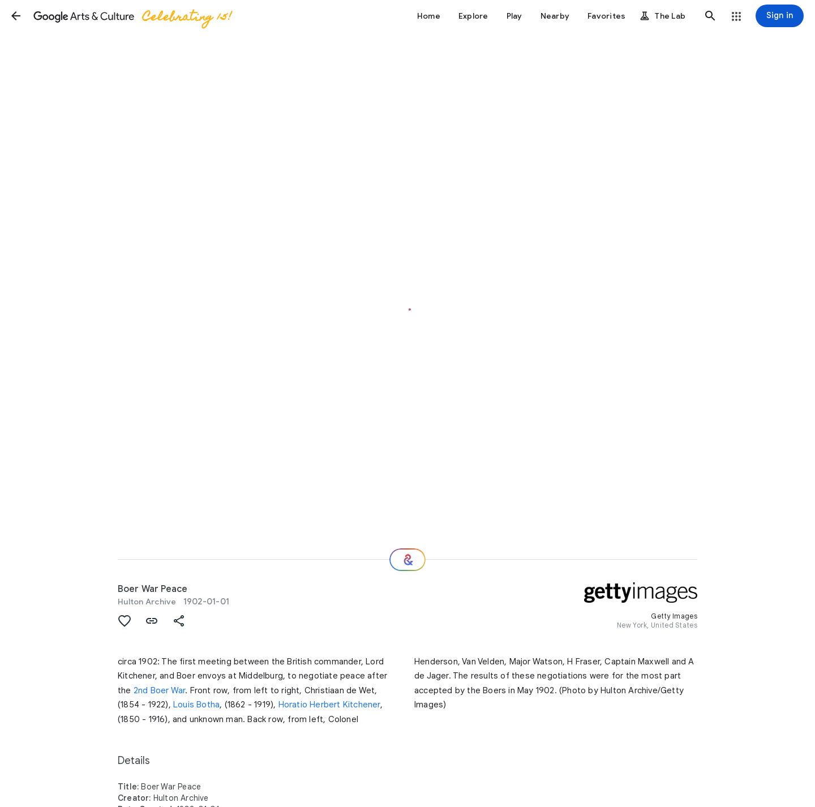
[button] (15, 15)
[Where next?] (407, 559)
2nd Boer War (159, 690)
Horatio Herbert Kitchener (329, 704)
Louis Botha (196, 704)
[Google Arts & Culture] (132, 16)
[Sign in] (780, 16)
